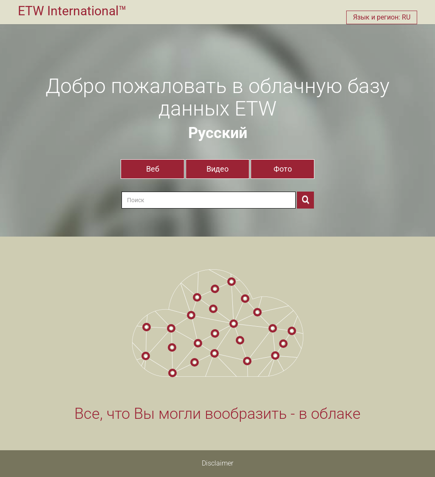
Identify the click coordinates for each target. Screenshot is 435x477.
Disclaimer (217, 463)
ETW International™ (72, 10)
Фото (283, 168)
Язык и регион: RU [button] (381, 17)
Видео (217, 168)
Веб (152, 168)
